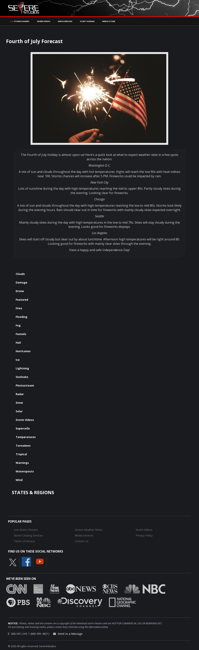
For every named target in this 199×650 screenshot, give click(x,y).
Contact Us (82, 541)
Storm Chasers (19, 21)
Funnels (21, 334)
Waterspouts (25, 471)
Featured (22, 299)
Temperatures (26, 437)
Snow (19, 402)
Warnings (22, 463)
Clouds (20, 274)
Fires (19, 308)
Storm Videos (25, 420)
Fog (18, 325)
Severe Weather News (88, 530)
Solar (19, 411)
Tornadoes (23, 445)
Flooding (21, 317)
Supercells (23, 428)
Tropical (21, 454)
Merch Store (108, 21)
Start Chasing (87, 21)
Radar (20, 394)
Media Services (65, 21)
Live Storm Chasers (26, 530)
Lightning (22, 368)
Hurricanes (23, 351)
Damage (21, 282)
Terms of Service (24, 541)
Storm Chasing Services (28, 535)
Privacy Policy (144, 535)
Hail (18, 342)
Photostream (25, 385)
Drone (20, 291)
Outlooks (22, 377)
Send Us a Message (70, 634)
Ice (18, 360)
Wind (19, 480)
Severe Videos (43, 21)
